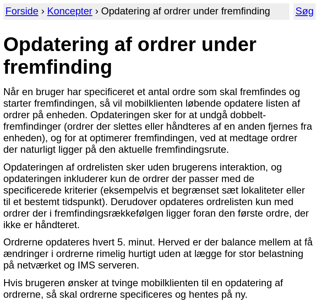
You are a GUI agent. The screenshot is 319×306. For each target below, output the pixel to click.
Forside (21, 10)
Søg (304, 10)
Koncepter (69, 10)
